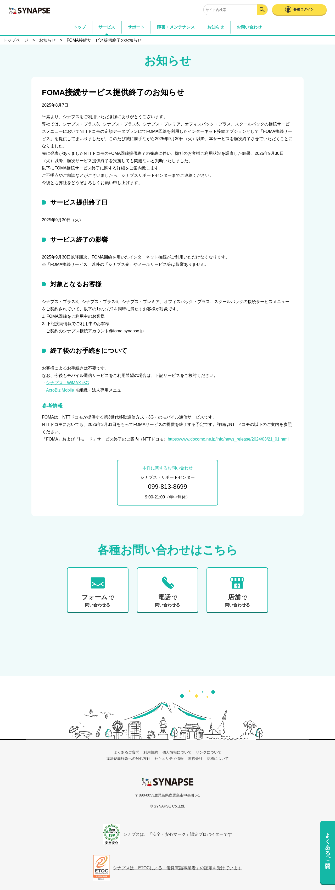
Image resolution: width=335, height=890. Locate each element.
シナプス (167, 782)
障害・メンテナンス (176, 27)
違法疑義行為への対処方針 (128, 758)
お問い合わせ (249, 27)
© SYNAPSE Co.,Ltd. (167, 806)
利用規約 (150, 752)
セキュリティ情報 (169, 758)
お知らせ (215, 27)
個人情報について (177, 752)
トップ (79, 27)
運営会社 (195, 758)
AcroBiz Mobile (60, 390)
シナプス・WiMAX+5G (67, 383)
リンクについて (208, 752)
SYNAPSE (29, 10)
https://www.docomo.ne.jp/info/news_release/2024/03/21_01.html (228, 439)
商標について (218, 758)
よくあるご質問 (328, 844)
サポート (136, 27)
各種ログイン (303, 9)
